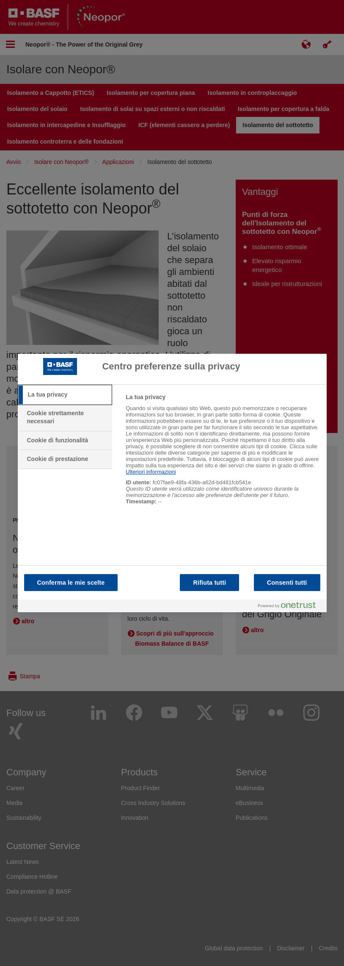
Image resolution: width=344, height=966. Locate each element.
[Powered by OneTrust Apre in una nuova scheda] (290, 605)
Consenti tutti (287, 582)
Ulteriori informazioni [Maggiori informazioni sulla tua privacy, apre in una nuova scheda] (151, 472)
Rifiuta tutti (209, 582)
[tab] (65, 395)
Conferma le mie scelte (71, 582)
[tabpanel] (222, 453)
